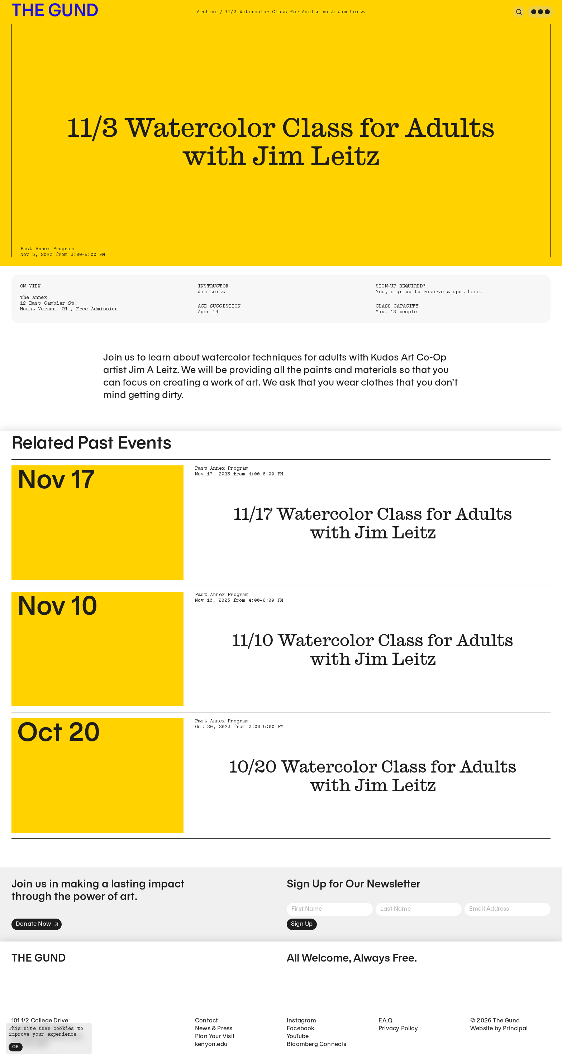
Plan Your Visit (215, 1036)
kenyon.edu (211, 1044)
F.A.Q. (386, 1020)
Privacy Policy (398, 1028)
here (474, 292)
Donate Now (37, 924)
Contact (206, 1020)
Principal (515, 1028)
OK (15, 1047)
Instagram (301, 1020)
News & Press (213, 1028)
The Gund (55, 12)
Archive (207, 12)
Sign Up (302, 924)
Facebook (301, 1028)
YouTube (298, 1036)
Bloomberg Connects (317, 1044)
